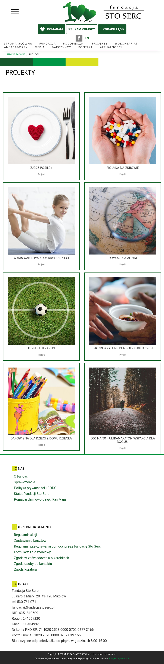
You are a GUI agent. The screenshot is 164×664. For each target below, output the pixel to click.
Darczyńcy (61, 47)
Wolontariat (126, 43)
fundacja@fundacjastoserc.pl (33, 607)
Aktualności (111, 47)
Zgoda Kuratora (25, 569)
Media (40, 47)
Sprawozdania (24, 482)
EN (87, 38)
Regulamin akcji (25, 535)
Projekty (100, 43)
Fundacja (48, 43)
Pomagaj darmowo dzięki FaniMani (40, 499)
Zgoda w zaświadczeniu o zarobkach (41, 558)
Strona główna (18, 43)
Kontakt (85, 47)
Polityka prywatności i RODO (35, 488)
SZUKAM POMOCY (81, 29)
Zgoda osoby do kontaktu (33, 564)
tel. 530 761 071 (24, 602)
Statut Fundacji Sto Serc (31, 494)
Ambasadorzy (16, 47)
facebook (79, 38)
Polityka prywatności (119, 658)
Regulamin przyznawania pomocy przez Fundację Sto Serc (57, 546)
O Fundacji (21, 476)
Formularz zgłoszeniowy (32, 552)
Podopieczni (74, 43)
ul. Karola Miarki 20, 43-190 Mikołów (39, 596)
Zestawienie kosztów (30, 541)
